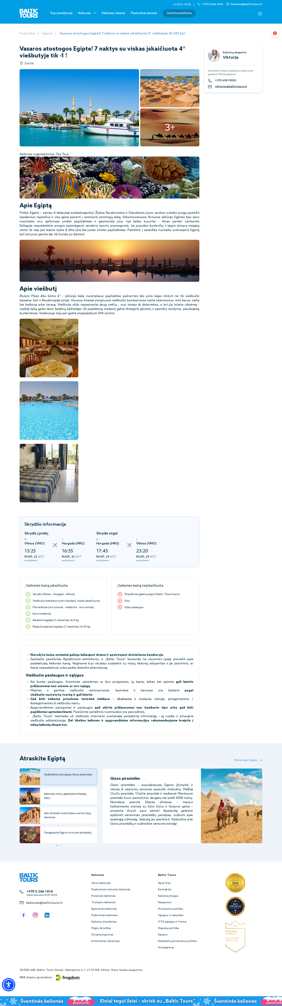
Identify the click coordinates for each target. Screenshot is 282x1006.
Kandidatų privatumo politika (177, 941)
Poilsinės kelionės (103, 896)
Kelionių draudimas (104, 922)
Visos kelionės (101, 883)
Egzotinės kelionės (104, 909)
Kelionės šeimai (113, 13)
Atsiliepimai (166, 947)
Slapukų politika (168, 928)
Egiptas (47, 33)
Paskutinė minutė (144, 13)
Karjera (162, 934)
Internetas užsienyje (105, 941)
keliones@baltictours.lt (44, 903)
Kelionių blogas (168, 896)
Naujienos (164, 902)
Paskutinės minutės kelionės (111, 889)
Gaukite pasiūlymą (179, 13)
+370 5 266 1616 (40, 891)
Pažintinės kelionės (104, 915)
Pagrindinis (27, 33)
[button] (8, 984)
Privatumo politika (170, 909)
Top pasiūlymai (61, 13)
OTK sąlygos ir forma (172, 922)
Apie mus (164, 883)
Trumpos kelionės (103, 902)
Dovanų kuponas (102, 934)
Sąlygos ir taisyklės (171, 915)
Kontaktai (164, 889)
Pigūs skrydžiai (101, 928)
